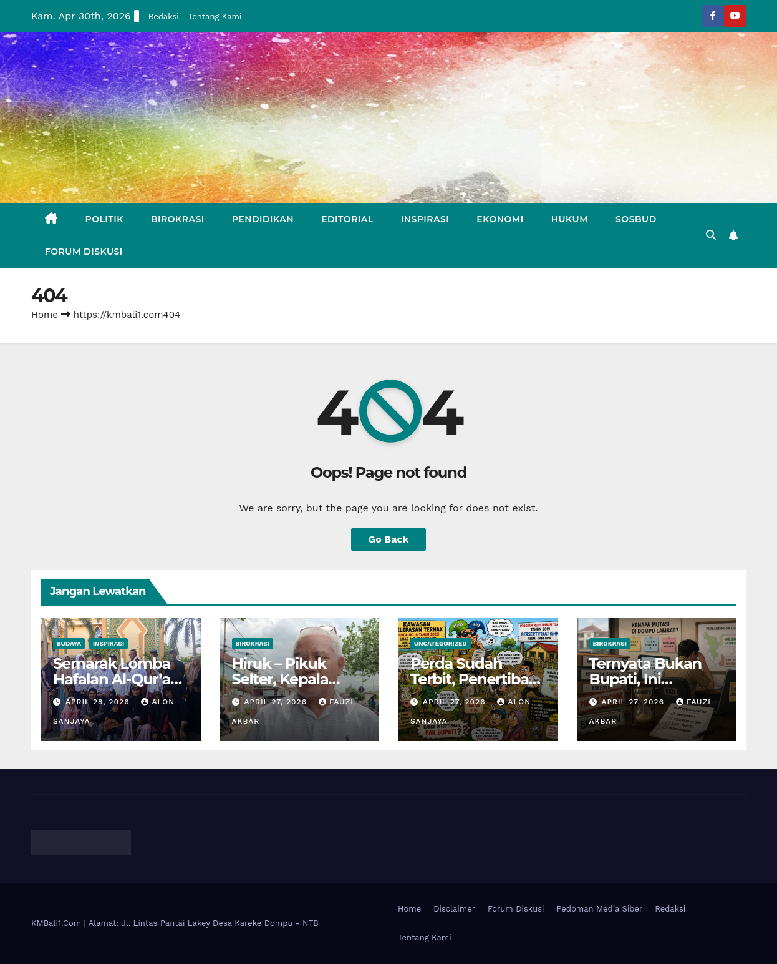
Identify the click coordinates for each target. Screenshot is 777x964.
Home (44, 314)
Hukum (569, 219)
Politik (104, 219)
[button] (711, 235)
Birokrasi (178, 219)
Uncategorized (440, 643)
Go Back (389, 539)
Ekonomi (499, 219)
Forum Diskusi (84, 251)
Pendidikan (263, 219)
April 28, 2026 (99, 701)
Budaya (69, 643)
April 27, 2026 (277, 701)
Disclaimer (454, 908)
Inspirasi (425, 219)
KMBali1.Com (57, 923)
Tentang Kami (215, 16)
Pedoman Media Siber (600, 908)
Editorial (347, 219)
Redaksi (163, 16)
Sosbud (636, 219)
